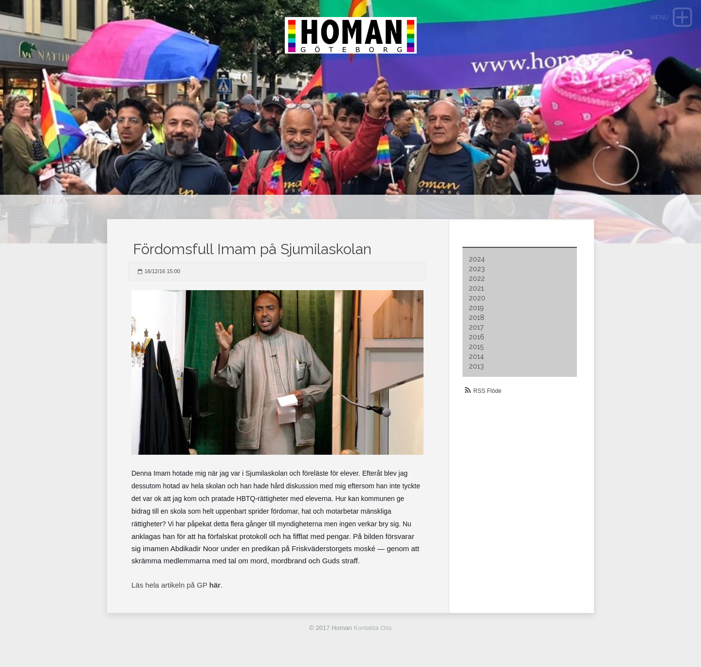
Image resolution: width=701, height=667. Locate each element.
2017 (476, 327)
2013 (476, 366)
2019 (476, 308)
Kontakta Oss (373, 627)
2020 (477, 298)
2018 (476, 317)
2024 (477, 259)
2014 (476, 356)
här (215, 585)
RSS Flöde (487, 391)
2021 (476, 288)
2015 (476, 347)
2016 (476, 337)
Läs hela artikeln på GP (170, 585)
